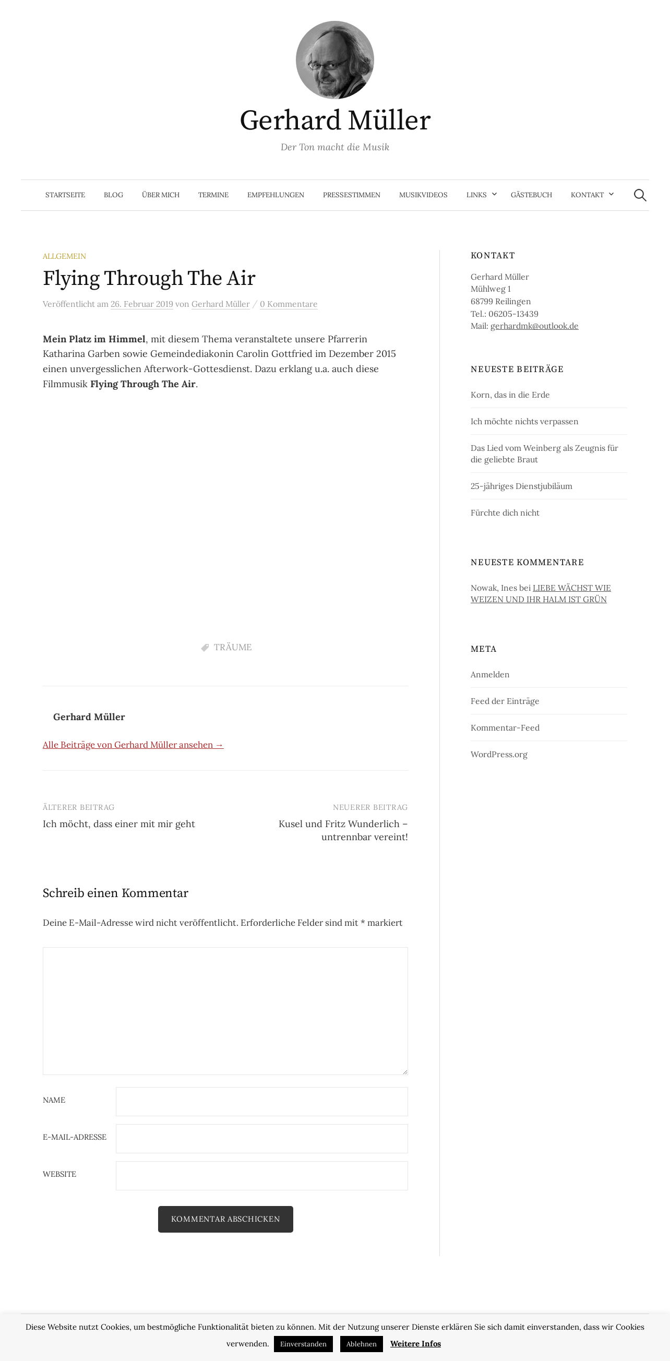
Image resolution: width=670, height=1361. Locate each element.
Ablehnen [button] (361, 1344)
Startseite (65, 194)
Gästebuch (531, 194)
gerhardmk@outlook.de (534, 325)
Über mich (161, 194)
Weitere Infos (415, 1343)
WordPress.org (499, 754)
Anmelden (490, 674)
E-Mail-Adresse (74, 1137)
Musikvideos (423, 194)
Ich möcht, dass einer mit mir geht (119, 824)
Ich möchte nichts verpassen (525, 421)
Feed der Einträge (505, 701)
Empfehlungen (275, 194)
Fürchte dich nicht (505, 512)
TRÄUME (233, 647)
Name (54, 1100)
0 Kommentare (289, 304)
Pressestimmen (351, 194)
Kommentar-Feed (505, 727)
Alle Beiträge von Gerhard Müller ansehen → (133, 744)
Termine (213, 194)
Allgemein (64, 256)
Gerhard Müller (335, 121)
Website (59, 1174)
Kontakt (587, 194)
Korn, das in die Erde (510, 394)
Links (476, 194)
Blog (113, 194)
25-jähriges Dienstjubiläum (521, 486)
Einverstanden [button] (303, 1344)
